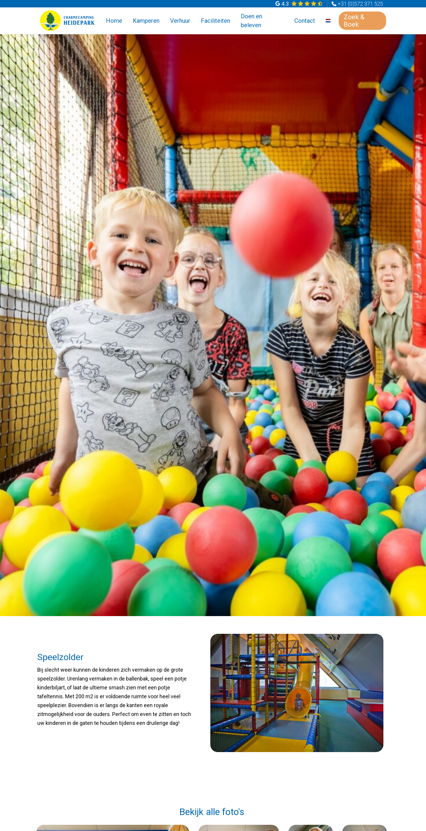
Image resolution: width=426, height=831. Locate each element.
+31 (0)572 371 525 (360, 4)
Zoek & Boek (354, 20)
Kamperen (146, 20)
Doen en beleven (251, 21)
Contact (304, 20)
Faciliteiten (215, 20)
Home (114, 20)
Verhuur (180, 20)
